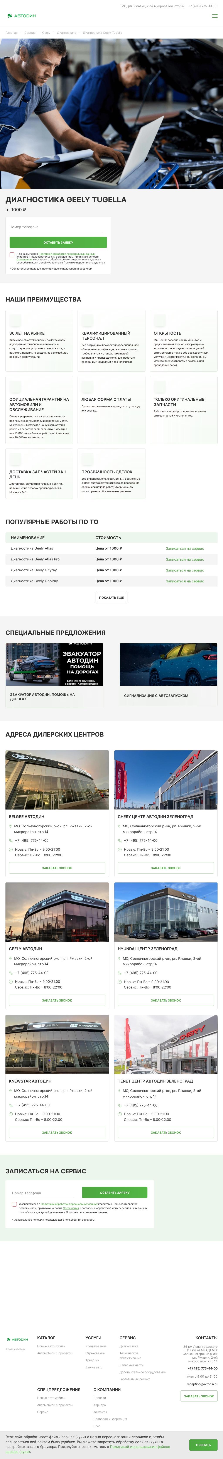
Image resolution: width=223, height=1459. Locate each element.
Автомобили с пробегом (55, 1353)
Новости (99, 1398)
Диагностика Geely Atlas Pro (35, 559)
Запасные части (132, 1365)
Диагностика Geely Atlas (32, 548)
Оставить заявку (58, 242)
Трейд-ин (92, 1360)
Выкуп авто (94, 1367)
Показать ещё (111, 597)
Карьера (99, 1405)
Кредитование (96, 1346)
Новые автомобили (51, 1346)
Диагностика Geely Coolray (34, 581)
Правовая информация (110, 1419)
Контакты (100, 1412)
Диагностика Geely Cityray (34, 570)
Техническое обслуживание (130, 1355)
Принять (203, 1445)
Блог (96, 1426)
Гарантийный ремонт (135, 1379)
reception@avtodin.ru (202, 1384)
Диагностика (129, 1346)
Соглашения (24, 259)
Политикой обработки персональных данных (67, 253)
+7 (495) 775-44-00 (203, 6)
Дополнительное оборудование (143, 1372)
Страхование (95, 1353)
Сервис (42, 1412)
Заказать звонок (57, 868)
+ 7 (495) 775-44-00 (32, 1105)
